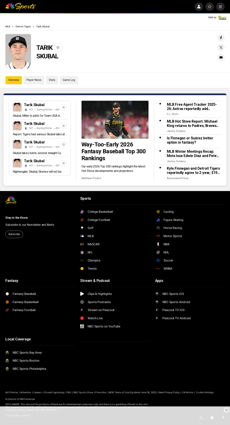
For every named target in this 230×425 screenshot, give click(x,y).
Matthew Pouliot (91, 178)
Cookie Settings (205, 392)
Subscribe (14, 234)
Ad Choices (11, 392)
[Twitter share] (221, 47)
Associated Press (177, 178)
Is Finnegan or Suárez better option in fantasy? (190, 140)
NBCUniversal (27, 399)
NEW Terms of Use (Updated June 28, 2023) (133, 392)
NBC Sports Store (83, 392)
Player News (34, 80)
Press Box (101, 392)
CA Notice (187, 392)
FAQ (69, 392)
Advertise (25, 392)
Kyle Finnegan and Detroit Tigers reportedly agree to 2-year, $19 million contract (193, 170)
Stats (52, 80)
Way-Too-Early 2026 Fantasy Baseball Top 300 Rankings (113, 151)
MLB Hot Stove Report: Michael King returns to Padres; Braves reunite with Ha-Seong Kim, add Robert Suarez (192, 123)
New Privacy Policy (169, 392)
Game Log (69, 80)
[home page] (20, 6)
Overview (13, 80)
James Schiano (176, 131)
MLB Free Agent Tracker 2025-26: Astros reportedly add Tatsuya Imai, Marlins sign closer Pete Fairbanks (194, 106)
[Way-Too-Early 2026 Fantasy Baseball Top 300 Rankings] (115, 119)
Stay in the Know (16, 217)
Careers (37, 392)
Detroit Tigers (23, 26)
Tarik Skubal (43, 26)
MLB (7, 26)
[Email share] (221, 57)
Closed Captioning (54, 392)
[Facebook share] (221, 37)
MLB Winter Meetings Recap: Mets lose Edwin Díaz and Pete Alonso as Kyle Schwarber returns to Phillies (191, 153)
